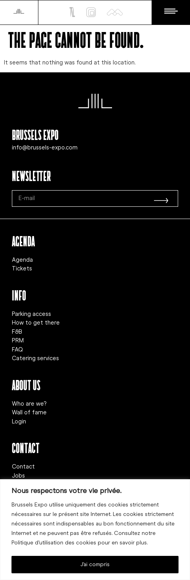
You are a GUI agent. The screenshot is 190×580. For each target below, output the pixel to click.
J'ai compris (95, 564)
